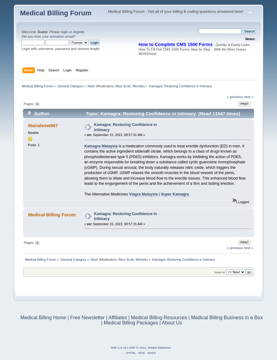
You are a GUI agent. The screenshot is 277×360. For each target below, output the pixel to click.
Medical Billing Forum (55, 13)
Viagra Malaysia (143, 194)
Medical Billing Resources (159, 317)
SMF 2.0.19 (119, 347)
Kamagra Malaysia (101, 146)
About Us (172, 322)
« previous (235, 97)
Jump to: (220, 272)
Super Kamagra (175, 194)
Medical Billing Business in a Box (227, 317)
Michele (138, 86)
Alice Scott (123, 86)
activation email (61, 36)
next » (248, 97)
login (64, 32)
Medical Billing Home (43, 317)
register (78, 32)
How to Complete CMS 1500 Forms (175, 44)
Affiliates (117, 317)
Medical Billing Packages (131, 322)
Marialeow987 (43, 125)
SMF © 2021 (137, 347)
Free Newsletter (87, 317)
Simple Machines (159, 347)
